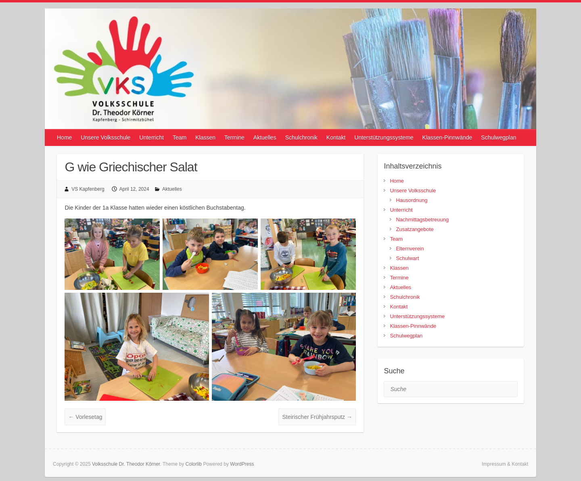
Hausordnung (411, 200)
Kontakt (335, 137)
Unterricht (151, 137)
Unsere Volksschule (105, 137)
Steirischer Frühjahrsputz (317, 417)
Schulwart (407, 258)
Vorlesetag (85, 417)
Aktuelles (264, 137)
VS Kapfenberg (87, 189)
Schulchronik (301, 137)
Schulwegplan (498, 137)
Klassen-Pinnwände (447, 137)
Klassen (205, 137)
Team (179, 137)
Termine (234, 137)
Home (64, 137)
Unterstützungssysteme (383, 137)
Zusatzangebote (414, 229)
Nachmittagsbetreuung (422, 220)
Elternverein (410, 249)
